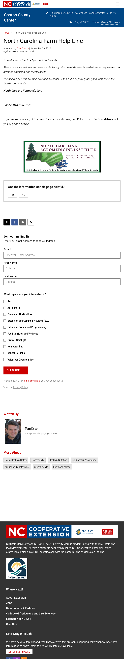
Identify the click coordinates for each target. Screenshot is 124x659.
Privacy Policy (20, 387)
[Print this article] (30, 222)
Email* (7, 249)
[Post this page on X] (6, 222)
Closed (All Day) (110, 22)
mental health (41, 467)
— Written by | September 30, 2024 (27, 48)
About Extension (16, 597)
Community (38, 460)
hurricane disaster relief (17, 467)
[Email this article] (22, 222)
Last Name (10, 276)
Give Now (12, 624)
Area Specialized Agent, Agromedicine (41, 433)
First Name (10, 262)
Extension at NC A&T (18, 618)
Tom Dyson (23, 48)
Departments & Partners (20, 608)
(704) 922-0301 (79, 22)
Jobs (9, 603)
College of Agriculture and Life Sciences (31, 613)
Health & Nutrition (58, 460)
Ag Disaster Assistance (84, 460)
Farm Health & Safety (16, 460)
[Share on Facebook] (14, 222)
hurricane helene (61, 467)
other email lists (32, 380)
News (6, 32)
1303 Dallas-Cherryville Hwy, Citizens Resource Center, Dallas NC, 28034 (80, 14)
